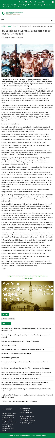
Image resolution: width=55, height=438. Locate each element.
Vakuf (15, 7)
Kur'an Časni (6, 5)
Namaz (30, 5)
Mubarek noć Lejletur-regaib (10, 358)
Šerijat (25, 5)
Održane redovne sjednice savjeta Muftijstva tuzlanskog (19, 401)
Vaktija (10, 7)
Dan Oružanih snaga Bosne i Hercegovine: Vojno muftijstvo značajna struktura (25, 368)
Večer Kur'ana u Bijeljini (8, 345)
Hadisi (45, 5)
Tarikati (5, 7)
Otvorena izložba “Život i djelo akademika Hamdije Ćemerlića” (20, 378)
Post (35, 5)
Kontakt (20, 7)
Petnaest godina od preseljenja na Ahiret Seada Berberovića (20, 341)
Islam (20, 5)
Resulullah (14, 5)
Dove (50, 5)
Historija (40, 5)
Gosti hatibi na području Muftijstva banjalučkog (16, 353)
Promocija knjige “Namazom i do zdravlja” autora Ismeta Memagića (22, 349)
